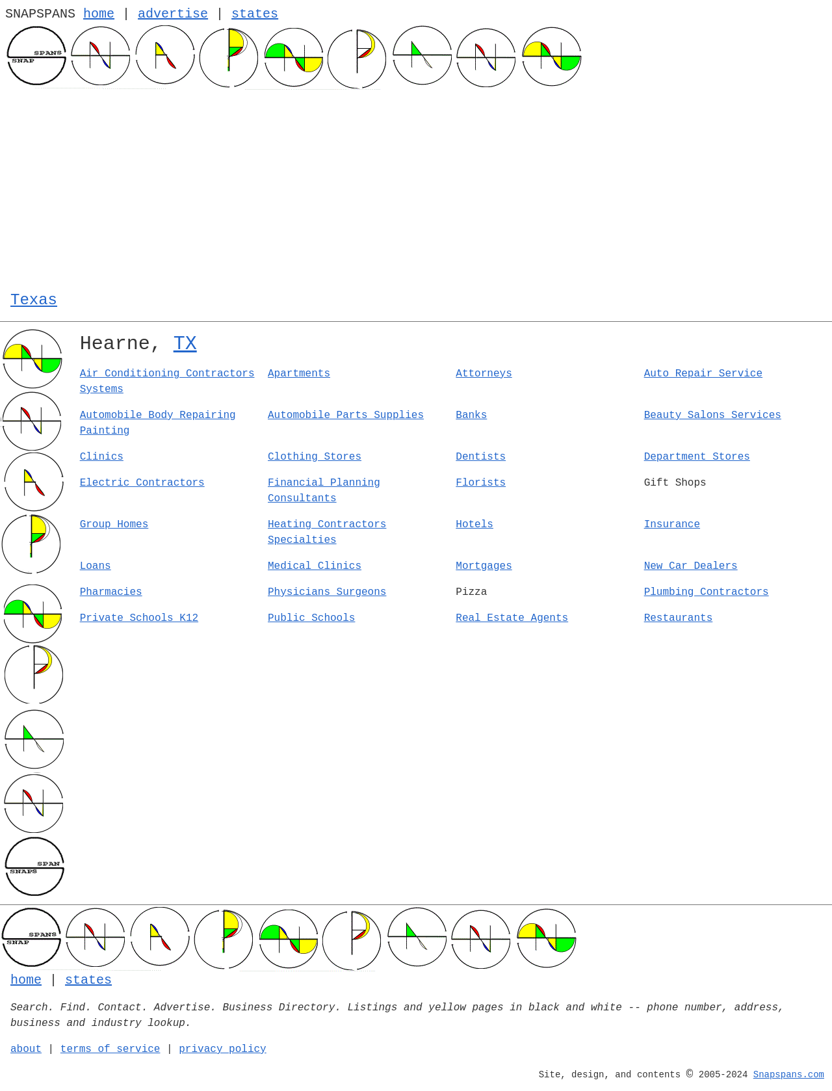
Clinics (102, 457)
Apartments (299, 374)
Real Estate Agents (512, 618)
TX (185, 344)
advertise (173, 14)
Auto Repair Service (703, 374)
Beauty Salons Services (712, 415)
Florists (481, 483)
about (26, 1049)
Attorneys (484, 374)
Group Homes (114, 525)
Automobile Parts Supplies (346, 415)
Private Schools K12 (139, 618)
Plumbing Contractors (706, 592)
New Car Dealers (691, 566)
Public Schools (311, 618)
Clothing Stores (314, 457)
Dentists (481, 457)
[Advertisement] (416, 187)
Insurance (672, 525)
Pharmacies (111, 592)
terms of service (110, 1049)
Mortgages (484, 566)
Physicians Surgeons (327, 592)
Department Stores (697, 457)
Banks (471, 415)
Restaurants (678, 618)
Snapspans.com (788, 1075)
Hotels (474, 525)
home (98, 14)
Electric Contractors (142, 483)
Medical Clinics (314, 566)
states (254, 14)
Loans (95, 566)
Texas (33, 300)
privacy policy (222, 1049)
